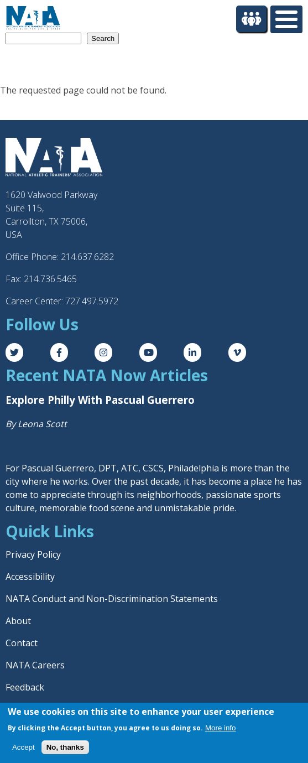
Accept (23, 747)
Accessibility (30, 576)
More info (220, 728)
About (18, 621)
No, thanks (65, 747)
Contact (22, 643)
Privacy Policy (33, 554)
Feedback (25, 687)
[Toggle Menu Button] (286, 19)
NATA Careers (35, 665)
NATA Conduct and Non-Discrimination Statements (112, 599)
